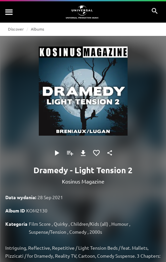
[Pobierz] (83, 153)
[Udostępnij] (110, 153)
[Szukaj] (9, 12)
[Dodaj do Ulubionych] (96, 153)
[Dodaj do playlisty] (70, 153)
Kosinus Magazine (83, 181)
